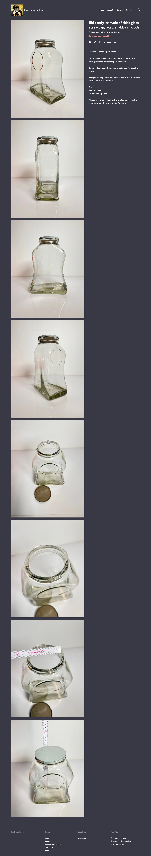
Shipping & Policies (107, 51)
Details (92, 51)
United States (106, 32)
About (110, 10)
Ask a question (110, 42)
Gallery (119, 10)
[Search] (139, 10)
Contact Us (49, 847)
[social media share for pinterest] (100, 42)
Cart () (129, 10)
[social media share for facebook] (90, 42)
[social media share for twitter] (95, 42)
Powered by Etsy (118, 844)
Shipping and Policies (53, 844)
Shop (101, 10)
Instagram (82, 838)
